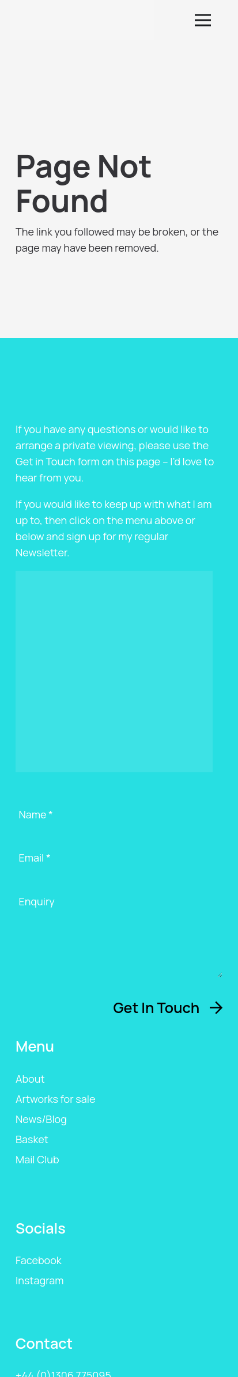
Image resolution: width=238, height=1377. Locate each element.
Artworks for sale (55, 1099)
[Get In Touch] (167, 1008)
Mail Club (37, 1159)
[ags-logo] (82, 20)
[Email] (119, 867)
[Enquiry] (119, 935)
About (30, 1079)
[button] (211, 20)
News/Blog (41, 1119)
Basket (32, 1139)
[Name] (119, 824)
